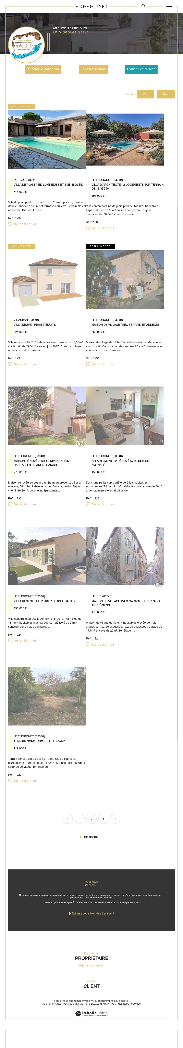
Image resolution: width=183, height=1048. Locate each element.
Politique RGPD (120, 1009)
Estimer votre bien (141, 69)
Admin (106, 1009)
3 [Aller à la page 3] (103, 821)
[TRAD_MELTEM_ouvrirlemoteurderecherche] (143, 6)
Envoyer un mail (93, 69)
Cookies (136, 1009)
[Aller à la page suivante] (115, 821)
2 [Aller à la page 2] (91, 821)
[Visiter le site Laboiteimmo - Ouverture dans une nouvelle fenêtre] (91, 1022)
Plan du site (70, 1009)
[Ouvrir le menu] (169, 6)
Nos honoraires (51, 1009)
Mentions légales (90, 1009)
